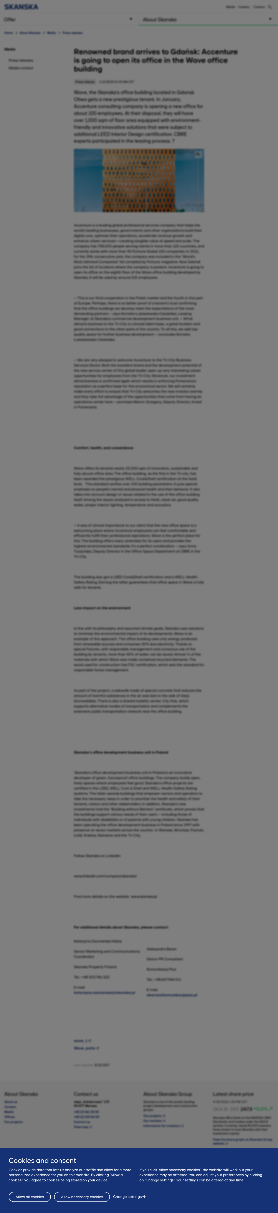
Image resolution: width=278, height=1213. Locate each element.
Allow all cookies (30, 1196)
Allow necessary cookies (82, 1196)
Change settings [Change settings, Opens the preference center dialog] (127, 1196)
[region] (139, 1180)
